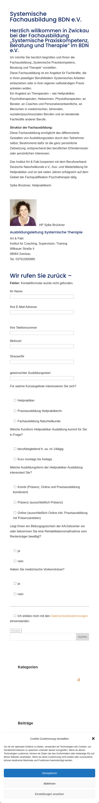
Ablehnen (49, 783)
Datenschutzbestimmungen (69, 616)
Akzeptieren (49, 773)
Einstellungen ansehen (49, 794)
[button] (93, 738)
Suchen (82, 636)
